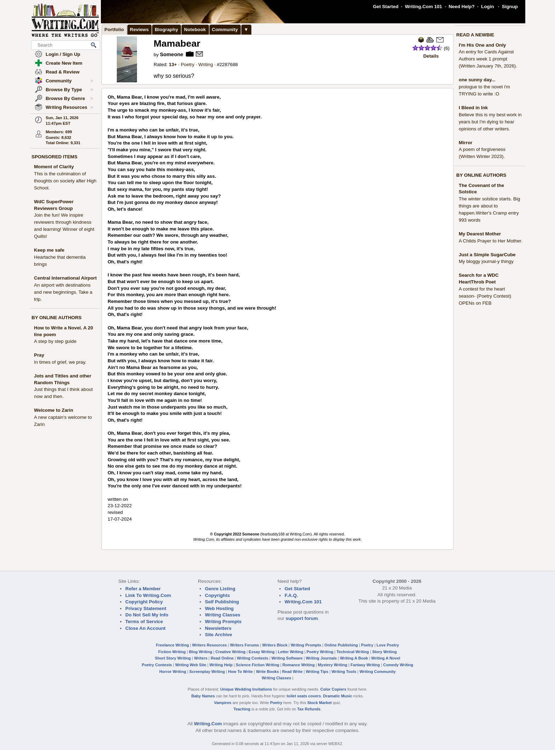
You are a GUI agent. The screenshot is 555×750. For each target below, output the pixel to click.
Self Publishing (222, 601)
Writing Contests (252, 658)
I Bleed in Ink (473, 107)
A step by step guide (55, 341)
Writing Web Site (190, 665)
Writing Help (221, 665)
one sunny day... (477, 79)
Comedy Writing (398, 665)
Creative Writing (231, 652)
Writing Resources (69, 107)
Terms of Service (144, 621)
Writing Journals (321, 658)
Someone (171, 54)
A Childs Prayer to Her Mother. (490, 241)
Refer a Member (143, 588)
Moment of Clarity (54, 166)
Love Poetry (388, 645)
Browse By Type (69, 89)
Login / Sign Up (63, 54)
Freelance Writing (172, 645)
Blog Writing (200, 652)
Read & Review (63, 72)
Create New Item (64, 63)
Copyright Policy (144, 601)
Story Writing (384, 652)
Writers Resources (209, 645)
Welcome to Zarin (53, 410)
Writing (205, 64)
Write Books (267, 671)
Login (487, 6)
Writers (200, 658)
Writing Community (378, 671)
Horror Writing (172, 671)
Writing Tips (317, 671)
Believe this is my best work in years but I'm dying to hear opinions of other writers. (490, 121)
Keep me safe (49, 250)
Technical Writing (353, 652)
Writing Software (287, 658)
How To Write (240, 671)
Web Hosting (219, 608)
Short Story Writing (173, 658)
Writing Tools (344, 671)
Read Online (222, 658)
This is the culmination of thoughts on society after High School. (65, 181)
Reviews (139, 29)
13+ (173, 64)
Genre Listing (220, 588)
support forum (302, 618)
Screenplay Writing (207, 671)
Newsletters (218, 628)
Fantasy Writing (365, 665)
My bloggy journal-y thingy (486, 261)
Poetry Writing (320, 652)
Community (69, 80)
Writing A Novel (385, 658)
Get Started (386, 6)
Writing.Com (208, 723)
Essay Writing (262, 652)
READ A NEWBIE (475, 34)
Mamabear (177, 43)
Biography (166, 29)
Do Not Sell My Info (146, 614)
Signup (510, 6)
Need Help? (461, 6)
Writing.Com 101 (423, 6)
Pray (39, 355)
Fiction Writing (172, 652)
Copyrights (217, 595)
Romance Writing (298, 665)
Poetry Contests (157, 665)
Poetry (188, 64)
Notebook (195, 29)
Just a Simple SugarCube (487, 254)
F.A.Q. (291, 595)
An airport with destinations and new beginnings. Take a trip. (63, 292)
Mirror (466, 142)
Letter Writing (290, 652)
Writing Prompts (223, 621)
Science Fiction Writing (257, 665)
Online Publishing (341, 645)
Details (431, 56)
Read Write (292, 671)
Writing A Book (354, 658)
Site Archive (218, 634)
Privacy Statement (145, 608)
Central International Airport (65, 278)
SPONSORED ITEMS (55, 156)
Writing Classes (222, 614)
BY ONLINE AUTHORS (56, 317)
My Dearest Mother (480, 233)
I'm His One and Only (482, 45)
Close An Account (145, 628)
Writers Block (274, 645)
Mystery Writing (332, 665)
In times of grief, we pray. (60, 362)
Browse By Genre (69, 98)
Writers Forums (244, 645)
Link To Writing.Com (148, 595)
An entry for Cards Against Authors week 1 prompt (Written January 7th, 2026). (488, 59)
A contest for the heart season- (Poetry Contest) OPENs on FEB (485, 296)
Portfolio (114, 29)
